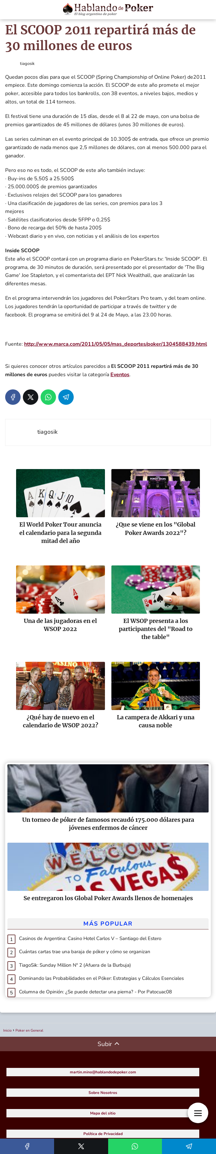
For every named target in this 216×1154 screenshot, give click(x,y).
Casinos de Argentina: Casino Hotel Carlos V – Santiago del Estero (90, 938)
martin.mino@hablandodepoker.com (103, 1072)
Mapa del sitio (103, 1113)
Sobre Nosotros (103, 1092)
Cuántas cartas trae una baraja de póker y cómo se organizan (84, 951)
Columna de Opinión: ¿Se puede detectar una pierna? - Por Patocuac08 (95, 992)
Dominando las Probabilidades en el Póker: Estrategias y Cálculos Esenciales (101, 978)
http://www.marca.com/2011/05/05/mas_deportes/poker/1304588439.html (115, 344)
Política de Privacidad (103, 1133)
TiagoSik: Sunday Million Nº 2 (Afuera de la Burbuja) (75, 965)
